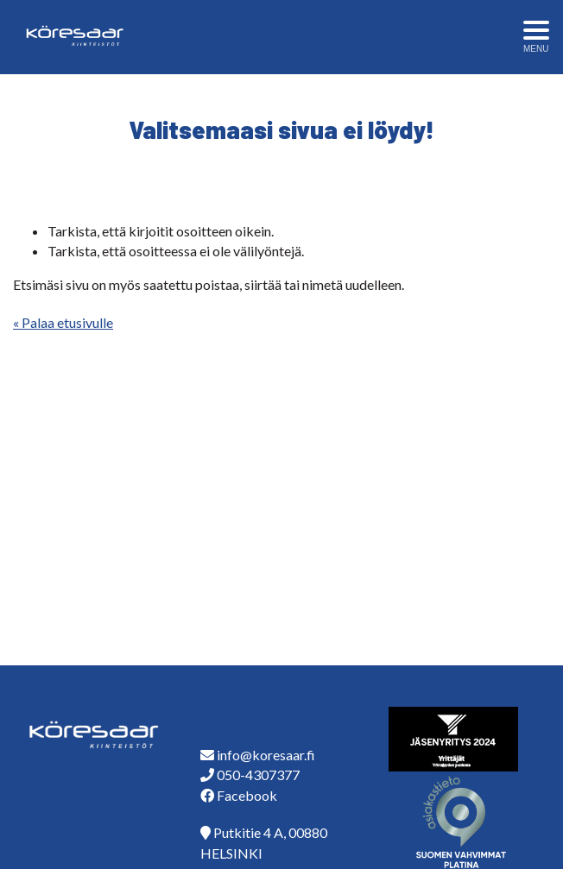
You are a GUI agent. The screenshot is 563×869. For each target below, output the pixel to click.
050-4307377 (258, 774)
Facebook (247, 795)
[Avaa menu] (536, 37)
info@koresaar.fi (266, 754)
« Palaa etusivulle (63, 322)
